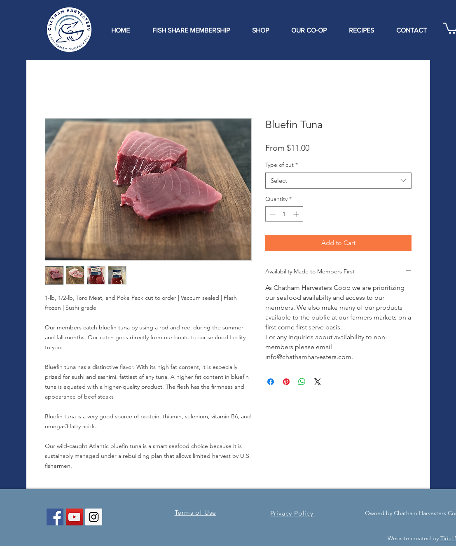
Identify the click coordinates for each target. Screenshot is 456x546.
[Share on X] (318, 382)
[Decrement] (272, 214)
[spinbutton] (284, 214)
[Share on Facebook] (271, 382)
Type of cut (281, 164)
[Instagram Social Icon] (93, 517)
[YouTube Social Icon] (74, 517)
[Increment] (297, 214)
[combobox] (338, 181)
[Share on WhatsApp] (302, 382)
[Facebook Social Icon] (55, 517)
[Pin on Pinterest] (286, 382)
